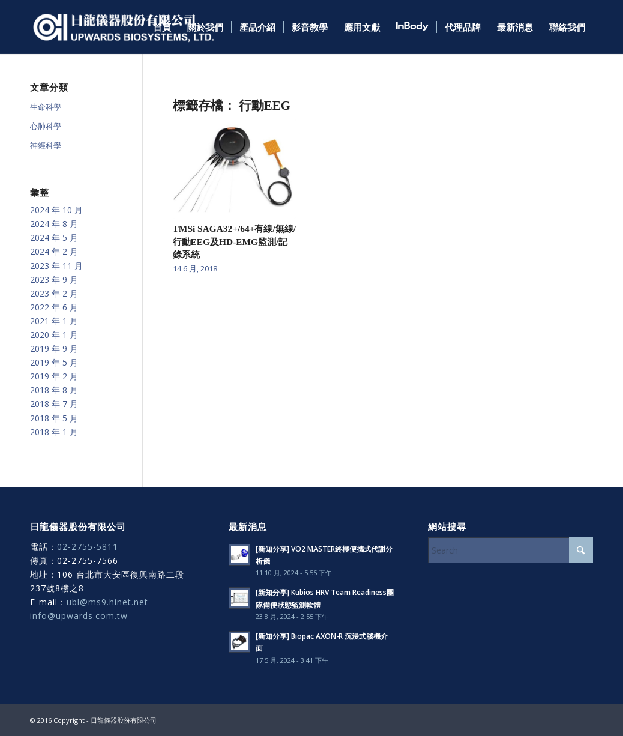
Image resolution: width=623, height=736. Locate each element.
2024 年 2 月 (54, 251)
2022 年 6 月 (54, 307)
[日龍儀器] (124, 27)
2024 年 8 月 (54, 223)
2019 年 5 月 (54, 362)
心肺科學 (45, 126)
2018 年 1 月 (54, 432)
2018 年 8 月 (54, 390)
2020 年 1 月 (54, 334)
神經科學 (45, 145)
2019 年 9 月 (54, 348)
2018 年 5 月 (54, 418)
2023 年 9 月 (54, 279)
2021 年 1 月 (54, 321)
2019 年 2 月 (54, 376)
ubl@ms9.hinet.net (107, 602)
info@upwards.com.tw (79, 615)
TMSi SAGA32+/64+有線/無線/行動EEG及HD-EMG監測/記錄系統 (234, 241)
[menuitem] (162, 27)
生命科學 (45, 106)
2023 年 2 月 (54, 293)
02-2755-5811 (87, 546)
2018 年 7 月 (54, 403)
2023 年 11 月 (56, 265)
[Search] (510, 550)
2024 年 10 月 (56, 210)
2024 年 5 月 (54, 237)
